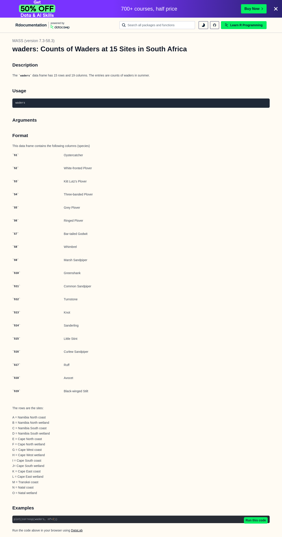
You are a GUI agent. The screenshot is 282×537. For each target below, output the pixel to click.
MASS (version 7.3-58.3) (33, 41)
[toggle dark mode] (203, 25)
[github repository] (214, 25)
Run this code (256, 520)
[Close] (275, 8)
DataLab (77, 530)
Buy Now (254, 9)
